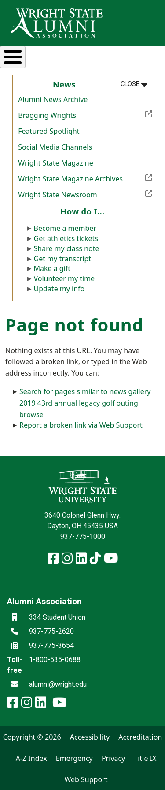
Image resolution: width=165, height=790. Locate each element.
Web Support (85, 779)
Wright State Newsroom (85, 193)
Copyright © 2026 (32, 737)
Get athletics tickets (66, 238)
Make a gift (52, 268)
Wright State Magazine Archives (85, 178)
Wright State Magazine (55, 163)
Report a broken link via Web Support (81, 425)
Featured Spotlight (48, 131)
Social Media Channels (55, 147)
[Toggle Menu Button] (13, 57)
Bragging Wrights (85, 114)
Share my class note (66, 248)
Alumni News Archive (53, 99)
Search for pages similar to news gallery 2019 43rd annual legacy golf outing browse (84, 403)
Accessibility (90, 737)
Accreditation (140, 737)
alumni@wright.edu (58, 684)
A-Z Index (31, 758)
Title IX (145, 758)
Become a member (65, 228)
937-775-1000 (82, 536)
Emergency (74, 758)
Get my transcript (63, 258)
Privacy (113, 758)
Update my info (59, 288)
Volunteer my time (64, 278)
